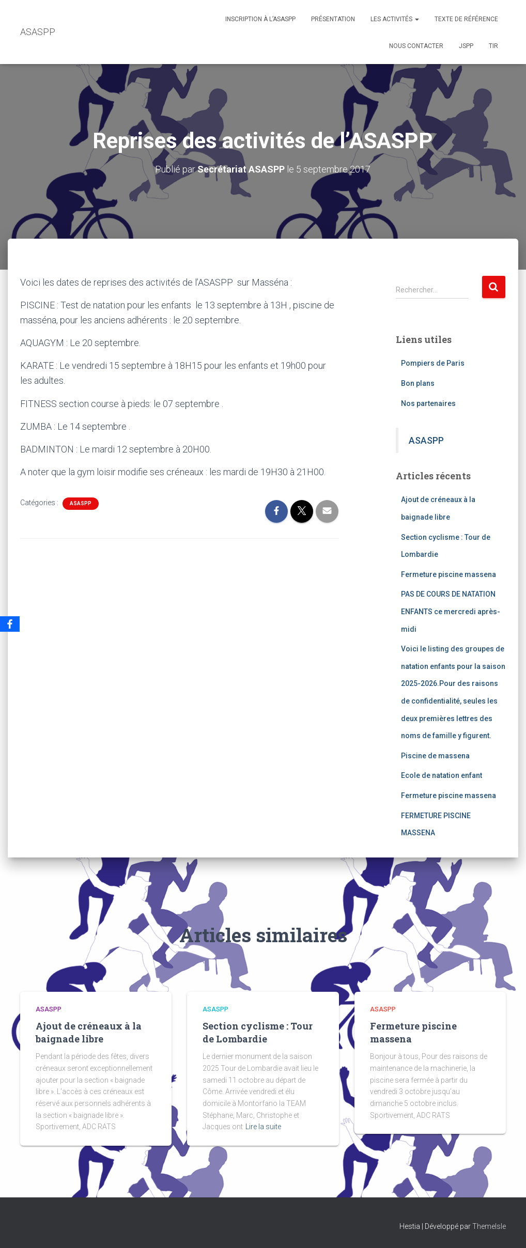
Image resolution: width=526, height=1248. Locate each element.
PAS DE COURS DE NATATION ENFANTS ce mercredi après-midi (450, 611)
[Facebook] (10, 624)
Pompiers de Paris (433, 363)
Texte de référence (466, 19)
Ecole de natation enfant (441, 775)
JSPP (466, 46)
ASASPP (80, 503)
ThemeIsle (489, 1226)
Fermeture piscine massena (448, 574)
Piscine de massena (435, 756)
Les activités (394, 19)
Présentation (333, 19)
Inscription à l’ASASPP (260, 19)
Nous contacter (416, 46)
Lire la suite (263, 1126)
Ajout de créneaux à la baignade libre (89, 1032)
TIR (493, 46)
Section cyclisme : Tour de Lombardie (258, 1032)
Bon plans (418, 383)
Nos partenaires (428, 403)
